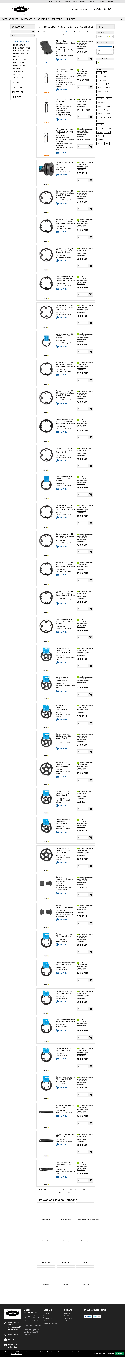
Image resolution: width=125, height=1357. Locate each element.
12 (79, 32)
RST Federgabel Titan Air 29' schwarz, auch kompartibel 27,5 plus (64, 131)
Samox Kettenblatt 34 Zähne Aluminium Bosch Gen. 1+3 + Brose (65, 250)
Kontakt (46, 1313)
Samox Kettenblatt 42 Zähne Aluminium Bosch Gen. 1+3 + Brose (65, 536)
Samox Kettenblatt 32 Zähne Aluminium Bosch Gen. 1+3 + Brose (65, 193)
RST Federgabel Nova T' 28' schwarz (65, 100)
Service (83, 1)
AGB (45, 1321)
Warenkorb (68, 1313)
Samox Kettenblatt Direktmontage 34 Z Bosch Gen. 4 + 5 (63, 650)
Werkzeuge (18, 77)
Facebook (110, 1)
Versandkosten (69, 1318)
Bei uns (75, 1)
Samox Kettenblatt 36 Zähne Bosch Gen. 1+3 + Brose (65, 336)
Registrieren (84, 9)
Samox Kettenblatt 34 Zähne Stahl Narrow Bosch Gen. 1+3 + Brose (65, 279)
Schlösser (18, 71)
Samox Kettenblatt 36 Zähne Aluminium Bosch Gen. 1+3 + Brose (65, 307)
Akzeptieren (119, 1353)
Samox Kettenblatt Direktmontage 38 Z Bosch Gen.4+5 (63, 765)
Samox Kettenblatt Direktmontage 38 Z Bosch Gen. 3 (63, 707)
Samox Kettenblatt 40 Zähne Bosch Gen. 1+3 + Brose (65, 479)
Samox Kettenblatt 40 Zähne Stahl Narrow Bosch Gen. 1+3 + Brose (65, 507)
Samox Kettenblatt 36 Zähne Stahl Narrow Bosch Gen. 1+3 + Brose (65, 364)
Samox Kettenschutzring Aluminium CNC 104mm (65, 1021)
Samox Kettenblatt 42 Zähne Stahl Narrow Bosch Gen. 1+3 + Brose (65, 564)
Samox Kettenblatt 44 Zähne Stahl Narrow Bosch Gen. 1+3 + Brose (65, 593)
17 (68, 35)
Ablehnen (111, 1353)
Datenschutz (48, 1318)
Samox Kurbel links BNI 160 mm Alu (65, 1107)
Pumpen (16, 68)
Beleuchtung (19, 45)
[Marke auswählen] (22, 35)
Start (50, 1)
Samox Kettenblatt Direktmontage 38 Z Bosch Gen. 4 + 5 (63, 736)
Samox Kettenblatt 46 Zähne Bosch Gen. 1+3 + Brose (65, 622)
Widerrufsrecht (69, 1321)
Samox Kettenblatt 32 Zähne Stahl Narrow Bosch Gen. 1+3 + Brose (65, 222)
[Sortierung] (102, 36)
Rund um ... (93, 1)
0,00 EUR (102, 9)
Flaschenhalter (20, 54)
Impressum (48, 1316)
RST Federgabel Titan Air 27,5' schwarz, (64, 71)
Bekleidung (43, 19)
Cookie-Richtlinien (16, 1354)
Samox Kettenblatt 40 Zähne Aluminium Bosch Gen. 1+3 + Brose (65, 450)
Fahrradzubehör (9, 19)
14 (88, 32)
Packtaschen (19, 62)
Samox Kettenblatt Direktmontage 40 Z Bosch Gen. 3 (63, 793)
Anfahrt (67, 1)
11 (75, 32)
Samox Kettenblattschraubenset (65, 878)
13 (83, 32)
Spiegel (16, 74)
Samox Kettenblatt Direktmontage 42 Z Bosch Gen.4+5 (63, 850)
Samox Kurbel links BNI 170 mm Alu (65, 1135)
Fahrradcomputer (21, 48)
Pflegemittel (19, 65)
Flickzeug (17, 57)
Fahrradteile (28, 19)
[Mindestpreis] (103, 50)
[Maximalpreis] (103, 53)
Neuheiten (71, 19)
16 (64, 35)
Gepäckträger (19, 60)
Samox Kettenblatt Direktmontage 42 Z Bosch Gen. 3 (63, 822)
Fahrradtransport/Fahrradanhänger (24, 51)
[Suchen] (121, 19)
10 (70, 32)
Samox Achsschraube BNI (64, 163)
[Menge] (83, 58)
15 (59, 35)
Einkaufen (58, 1)
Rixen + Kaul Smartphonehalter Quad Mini (65, 43)
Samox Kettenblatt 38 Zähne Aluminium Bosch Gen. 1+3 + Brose (65, 393)
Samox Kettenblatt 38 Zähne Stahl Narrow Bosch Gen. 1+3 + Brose (65, 422)
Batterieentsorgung (50, 1323)
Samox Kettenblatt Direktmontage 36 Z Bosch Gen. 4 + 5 (63, 679)
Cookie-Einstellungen (99, 1353)
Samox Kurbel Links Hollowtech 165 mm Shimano (64, 1165)
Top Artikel (57, 19)
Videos (102, 1)
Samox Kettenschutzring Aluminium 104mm (65, 935)
